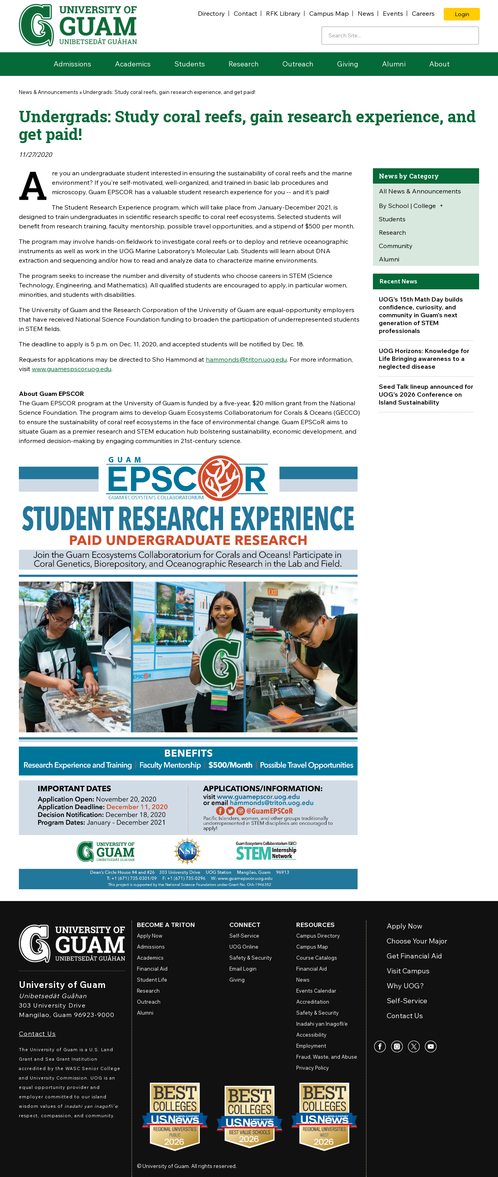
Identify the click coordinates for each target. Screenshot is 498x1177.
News (366, 13)
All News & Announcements (420, 191)
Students (189, 63)
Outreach (298, 63)
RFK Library (283, 13)
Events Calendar (316, 991)
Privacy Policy (312, 1068)
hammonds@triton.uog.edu (246, 359)
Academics (133, 63)
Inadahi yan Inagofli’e (322, 1024)
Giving (347, 63)
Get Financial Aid (414, 956)
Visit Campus (408, 971)
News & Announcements (48, 92)
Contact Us (37, 1033)
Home (30, 64)
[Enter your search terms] (400, 35)
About (439, 63)
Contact (245, 13)
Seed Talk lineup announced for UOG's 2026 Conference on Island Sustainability (426, 394)
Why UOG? (405, 986)
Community (396, 246)
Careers (423, 13)
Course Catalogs (316, 957)
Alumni (394, 63)
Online (243, 946)
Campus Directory (318, 935)
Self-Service (407, 1001)
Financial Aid (152, 969)
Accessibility (311, 1035)
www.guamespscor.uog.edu (71, 369)
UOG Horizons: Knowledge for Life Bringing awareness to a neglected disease (424, 358)
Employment (311, 1046)
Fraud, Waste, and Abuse (326, 1057)
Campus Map (329, 13)
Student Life (152, 980)
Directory (211, 13)
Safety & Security (250, 957)
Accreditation (312, 1002)
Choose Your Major (417, 941)
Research (244, 63)
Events (393, 13)
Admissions (72, 63)
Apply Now (404, 926)
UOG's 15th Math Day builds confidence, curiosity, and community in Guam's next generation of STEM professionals (421, 315)
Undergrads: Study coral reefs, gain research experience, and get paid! (169, 92)
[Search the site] (471, 35)
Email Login (242, 969)
